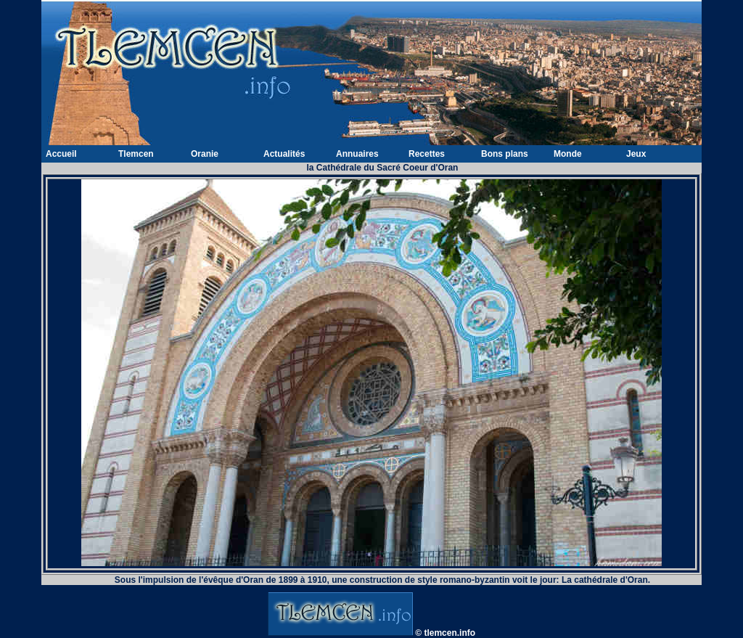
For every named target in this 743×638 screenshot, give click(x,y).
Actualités (284, 154)
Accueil (61, 154)
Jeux (636, 154)
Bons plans (504, 154)
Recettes (427, 154)
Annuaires (357, 154)
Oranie (204, 154)
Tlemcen (136, 154)
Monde (568, 154)
